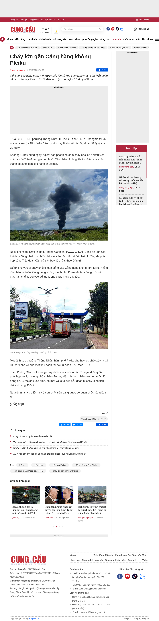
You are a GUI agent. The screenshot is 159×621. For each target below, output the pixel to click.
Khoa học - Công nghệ (86, 39)
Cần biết (140, 39)
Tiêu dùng (20, 39)
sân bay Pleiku (61, 143)
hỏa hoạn (39, 465)
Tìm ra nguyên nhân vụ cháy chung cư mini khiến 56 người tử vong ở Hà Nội (50, 442)
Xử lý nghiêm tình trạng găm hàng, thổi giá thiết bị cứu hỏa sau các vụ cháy (49, 454)
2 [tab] (56, 526)
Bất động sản (60, 39)
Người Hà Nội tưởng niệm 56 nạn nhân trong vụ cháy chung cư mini (46, 448)
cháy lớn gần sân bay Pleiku (65, 471)
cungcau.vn (34, 619)
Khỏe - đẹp (128, 39)
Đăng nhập (141, 29)
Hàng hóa (105, 39)
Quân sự (27, 518)
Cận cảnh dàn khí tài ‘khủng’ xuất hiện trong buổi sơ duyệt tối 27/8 (37, 510)
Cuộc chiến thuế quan (27, 48)
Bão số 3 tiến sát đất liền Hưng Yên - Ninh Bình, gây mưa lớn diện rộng (130, 159)
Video (150, 39)
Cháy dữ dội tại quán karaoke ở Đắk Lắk (32, 436)
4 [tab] (62, 526)
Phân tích (61, 518)
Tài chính (32, 39)
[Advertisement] (59, 109)
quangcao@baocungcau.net (35, 20)
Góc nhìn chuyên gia (119, 48)
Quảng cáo (14, 20)
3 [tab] (59, 526)
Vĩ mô (10, 39)
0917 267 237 (58, 20)
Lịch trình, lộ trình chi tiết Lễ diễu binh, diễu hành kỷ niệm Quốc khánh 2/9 (104, 510)
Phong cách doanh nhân (145, 48)
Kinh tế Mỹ (48, 48)
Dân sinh (116, 39)
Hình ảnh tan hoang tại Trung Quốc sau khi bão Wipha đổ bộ (131, 180)
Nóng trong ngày (18, 70)
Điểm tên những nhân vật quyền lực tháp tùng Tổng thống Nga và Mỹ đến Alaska (71, 510)
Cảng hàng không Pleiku (69, 159)
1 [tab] (53, 526)
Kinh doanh (45, 39)
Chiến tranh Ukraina (67, 48)
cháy (17, 147)
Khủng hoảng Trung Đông (93, 48)
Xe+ (71, 39)
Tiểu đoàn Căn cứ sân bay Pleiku (28, 471)
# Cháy (22, 465)
